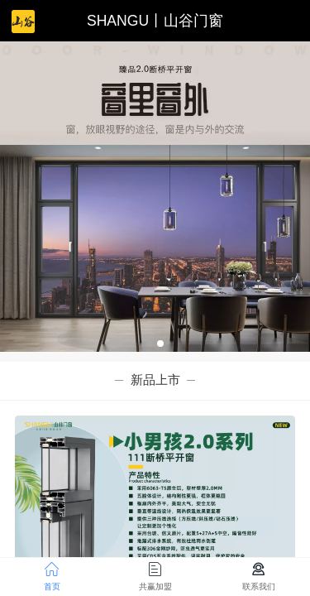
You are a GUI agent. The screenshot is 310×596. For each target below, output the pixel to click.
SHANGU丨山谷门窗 (155, 20)
